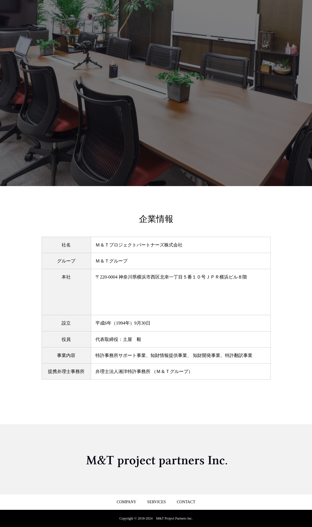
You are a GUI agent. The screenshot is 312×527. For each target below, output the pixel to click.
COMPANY (126, 502)
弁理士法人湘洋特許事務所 (122, 371)
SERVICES (156, 502)
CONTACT (186, 502)
